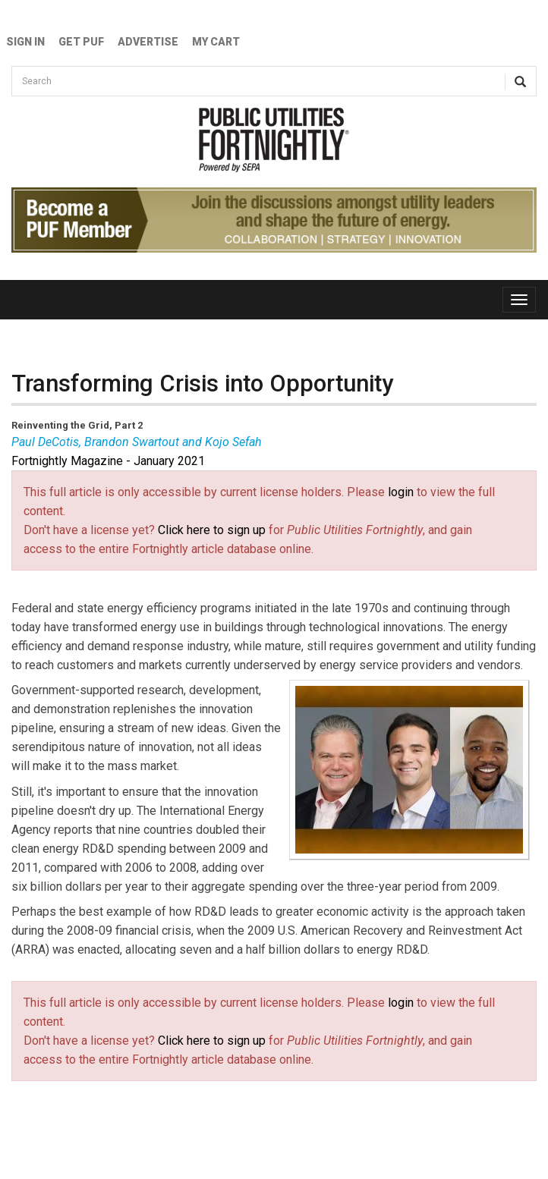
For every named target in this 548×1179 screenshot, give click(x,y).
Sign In (25, 42)
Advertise (148, 42)
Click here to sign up (212, 530)
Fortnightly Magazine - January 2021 (108, 461)
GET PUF (81, 42)
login (401, 492)
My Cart (216, 42)
